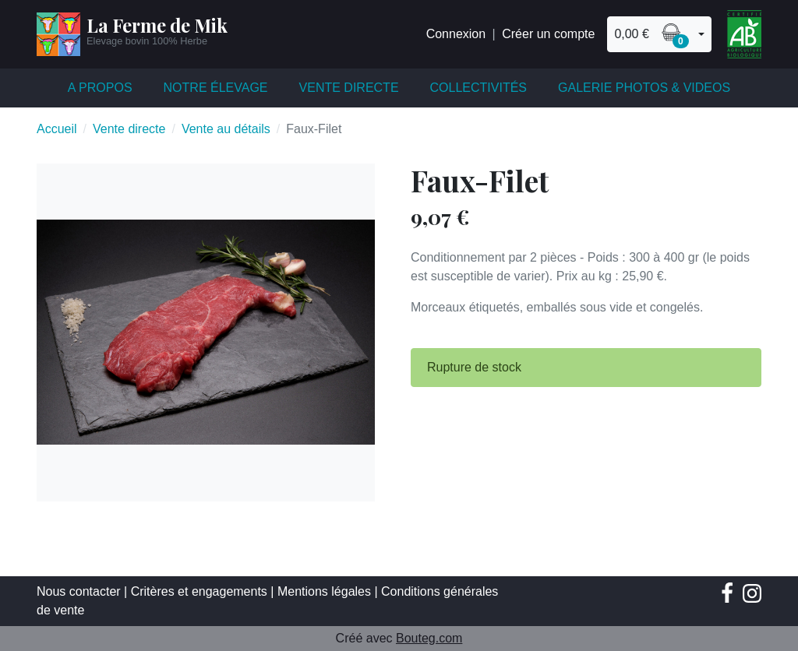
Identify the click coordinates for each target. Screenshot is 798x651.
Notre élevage (216, 87)
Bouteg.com (429, 638)
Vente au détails (226, 128)
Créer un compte (548, 33)
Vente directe (349, 87)
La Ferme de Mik (157, 25)
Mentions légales (324, 591)
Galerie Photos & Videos (644, 87)
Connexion (456, 33)
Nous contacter (79, 591)
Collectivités (478, 87)
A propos (100, 87)
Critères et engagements (199, 591)
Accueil (57, 128)
